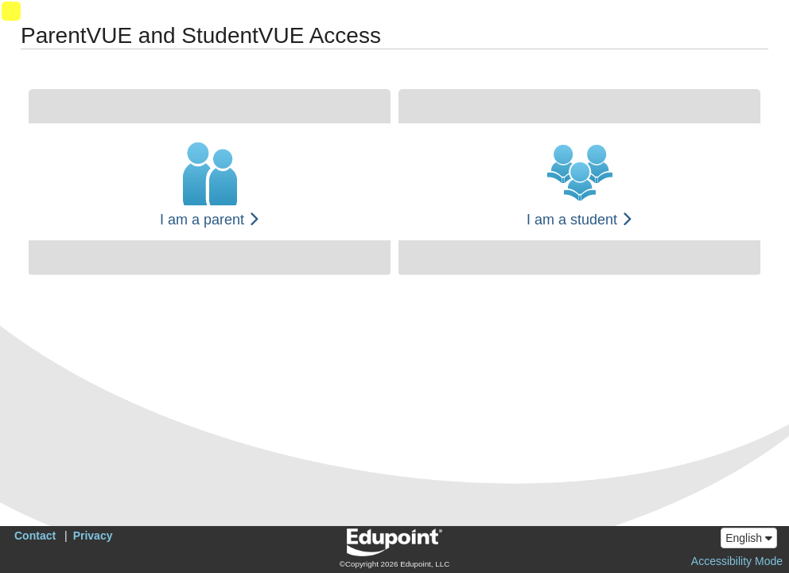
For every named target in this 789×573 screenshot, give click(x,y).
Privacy (93, 535)
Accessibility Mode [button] (737, 561)
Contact (35, 535)
